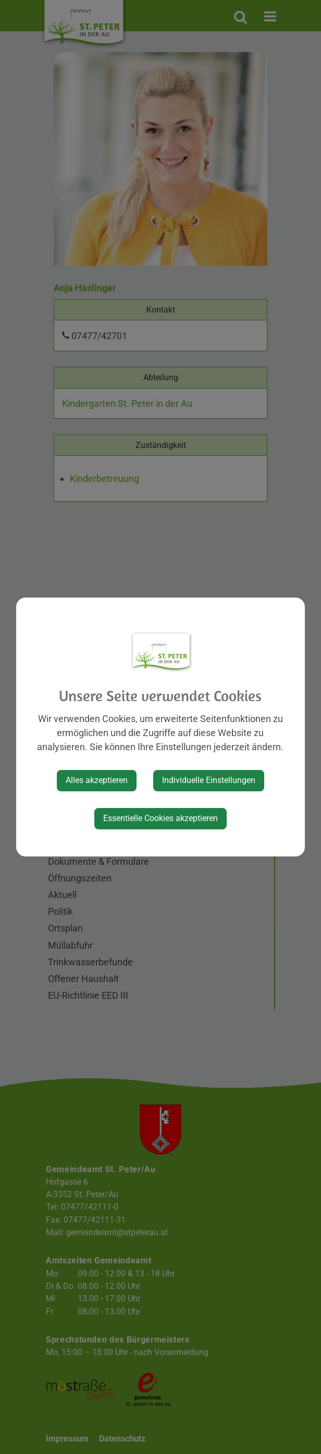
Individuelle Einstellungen (208, 780)
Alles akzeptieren (97, 780)
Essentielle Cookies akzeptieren (160, 818)
